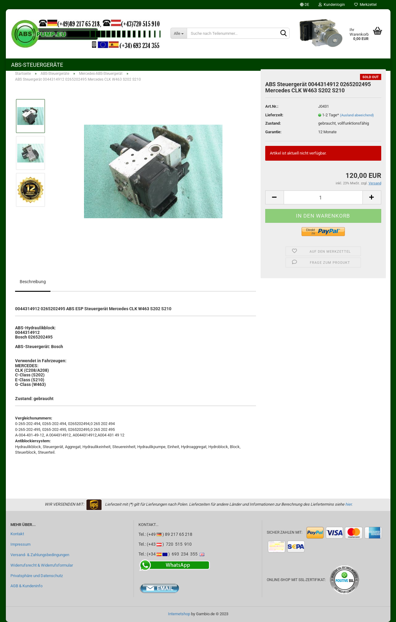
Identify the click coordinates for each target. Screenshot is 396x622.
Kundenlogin (331, 4)
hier (348, 504)
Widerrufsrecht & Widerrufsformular (41, 565)
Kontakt (17, 534)
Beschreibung (33, 281)
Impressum (20, 544)
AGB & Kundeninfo (26, 586)
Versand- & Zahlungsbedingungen (39, 554)
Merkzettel (365, 4)
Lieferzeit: (274, 115)
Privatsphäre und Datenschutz (36, 575)
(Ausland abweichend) (357, 115)
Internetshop (179, 614)
